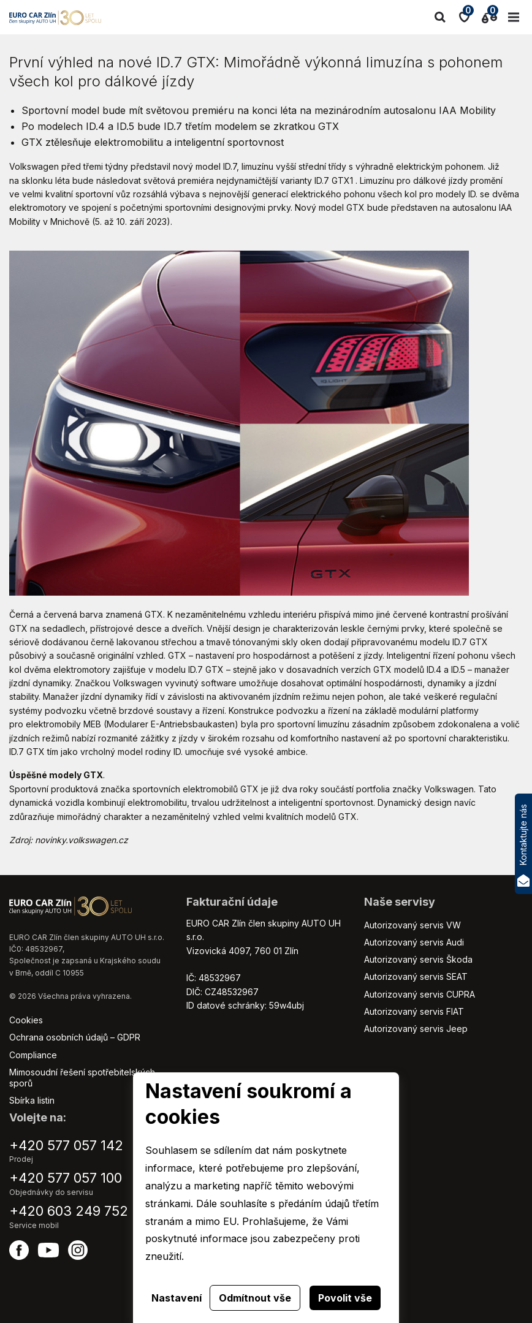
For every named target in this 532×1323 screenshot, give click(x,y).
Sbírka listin (32, 1100)
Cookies (26, 1020)
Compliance (33, 1055)
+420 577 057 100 (65, 1178)
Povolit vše (345, 1298)
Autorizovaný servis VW (412, 925)
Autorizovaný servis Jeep (416, 1028)
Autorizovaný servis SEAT (416, 976)
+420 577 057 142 (66, 1145)
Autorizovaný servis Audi (414, 942)
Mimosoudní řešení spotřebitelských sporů (82, 1077)
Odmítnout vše (255, 1298)
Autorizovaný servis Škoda (418, 959)
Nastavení (176, 1298)
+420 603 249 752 (68, 1211)
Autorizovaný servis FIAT (414, 1011)
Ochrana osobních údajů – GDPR (74, 1037)
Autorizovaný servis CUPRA (419, 994)
